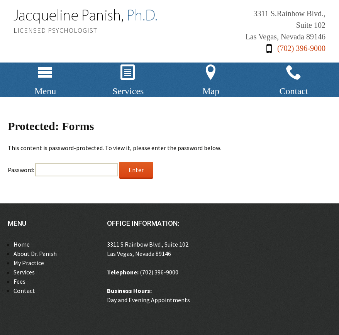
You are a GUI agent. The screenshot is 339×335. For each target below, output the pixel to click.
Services (24, 272)
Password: (63, 170)
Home (22, 244)
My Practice (29, 263)
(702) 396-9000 (294, 48)
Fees (19, 281)
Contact (24, 290)
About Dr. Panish (35, 253)
